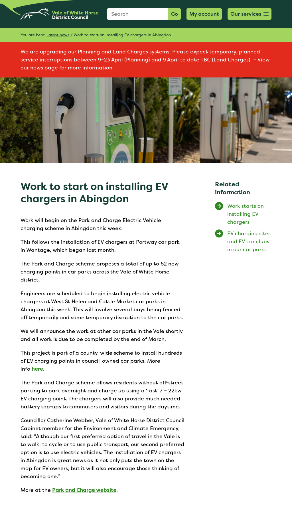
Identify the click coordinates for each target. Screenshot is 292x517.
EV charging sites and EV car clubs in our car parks (249, 241)
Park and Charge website (84, 490)
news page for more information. (72, 67)
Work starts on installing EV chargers (245, 213)
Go (174, 13)
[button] (249, 14)
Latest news (57, 34)
